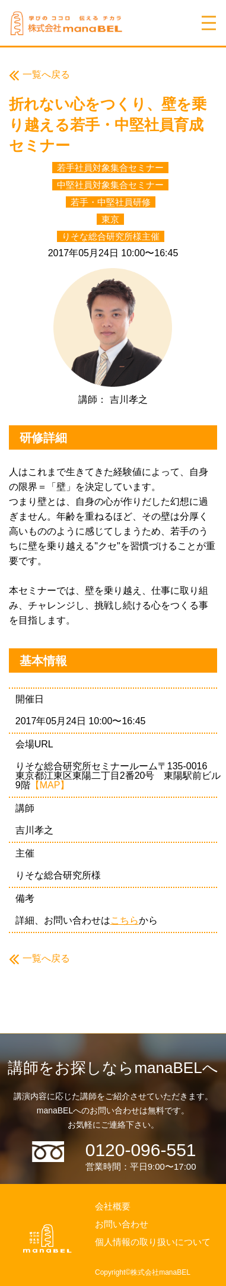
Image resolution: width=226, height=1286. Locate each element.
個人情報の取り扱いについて (153, 1242)
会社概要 (112, 1206)
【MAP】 (50, 785)
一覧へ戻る (46, 74)
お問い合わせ (121, 1224)
